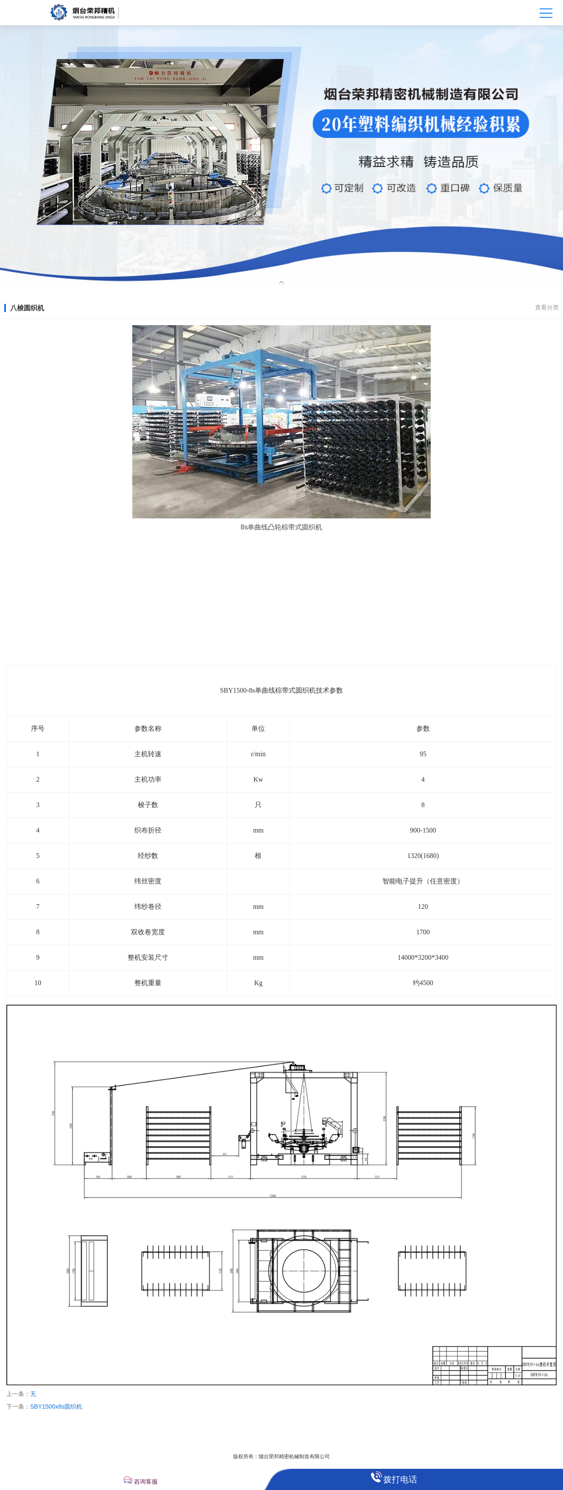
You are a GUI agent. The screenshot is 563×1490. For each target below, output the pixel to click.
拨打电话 (400, 1479)
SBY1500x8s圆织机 (56, 1406)
